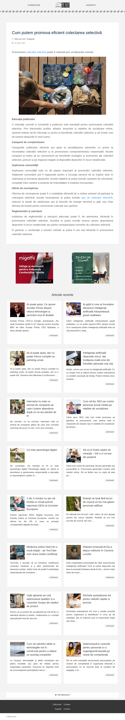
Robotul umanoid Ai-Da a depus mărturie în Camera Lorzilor (98, 550)
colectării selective (36, 52)
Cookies (67, 704)
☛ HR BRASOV (62, 695)
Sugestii (30, 39)
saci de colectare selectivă (96, 197)
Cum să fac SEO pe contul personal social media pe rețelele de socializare (98, 405)
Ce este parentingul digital (42, 449)
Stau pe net (19, 39)
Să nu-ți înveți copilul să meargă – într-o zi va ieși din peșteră (97, 453)
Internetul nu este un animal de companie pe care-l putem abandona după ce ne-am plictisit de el (41, 408)
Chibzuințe (57, 704)
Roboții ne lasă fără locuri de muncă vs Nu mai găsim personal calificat (98, 502)
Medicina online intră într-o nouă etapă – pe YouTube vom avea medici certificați (42, 550)
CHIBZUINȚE (34, 5)
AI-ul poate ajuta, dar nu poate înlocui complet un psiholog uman (41, 356)
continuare (53, 335)
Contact (67, 709)
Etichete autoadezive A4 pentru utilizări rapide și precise (97, 599)
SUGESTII (91, 5)
